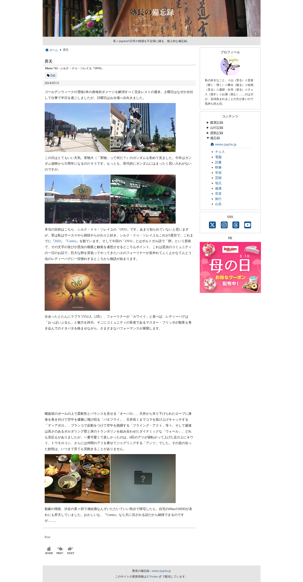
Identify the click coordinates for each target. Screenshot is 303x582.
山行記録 (216, 127)
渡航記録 (216, 133)
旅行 (218, 199)
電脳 (218, 157)
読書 (218, 162)
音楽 (218, 193)
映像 (218, 167)
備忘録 (215, 138)
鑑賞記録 (216, 122)
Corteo (71, 241)
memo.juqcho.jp (223, 144)
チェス (220, 151)
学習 (218, 172)
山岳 (218, 204)
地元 (218, 183)
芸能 (52, 75)
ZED (57, 241)
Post (47, 537)
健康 (218, 188)
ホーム (51, 50)
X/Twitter (152, 576)
